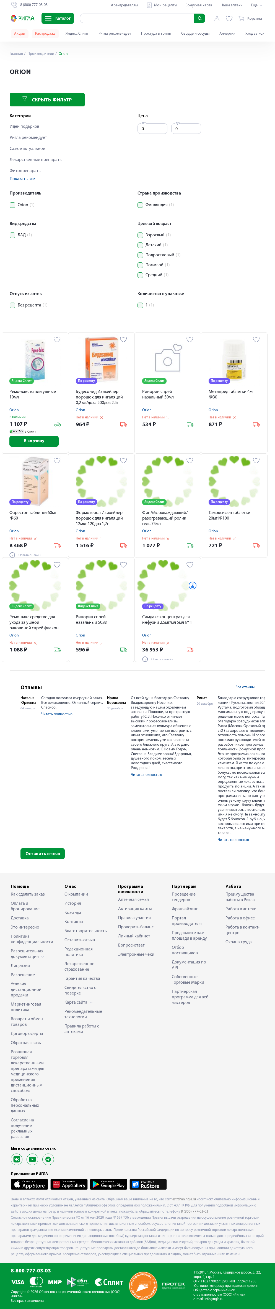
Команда (72, 913)
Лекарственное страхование (79, 967)
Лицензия (20, 966)
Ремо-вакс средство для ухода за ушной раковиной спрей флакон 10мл (34, 623)
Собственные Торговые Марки (188, 980)
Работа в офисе (240, 918)
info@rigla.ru (213, 1299)
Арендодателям (124, 5)
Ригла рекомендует (114, 34)
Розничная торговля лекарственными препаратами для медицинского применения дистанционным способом (27, 1071)
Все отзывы (245, 688)
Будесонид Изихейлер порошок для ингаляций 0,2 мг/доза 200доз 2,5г (99, 397)
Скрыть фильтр (47, 99)
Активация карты (135, 909)
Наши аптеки (231, 5)
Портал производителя (187, 921)
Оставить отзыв (42, 854)
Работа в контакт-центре (242, 930)
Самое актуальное (27, 149)
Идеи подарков (24, 126)
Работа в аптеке (240, 909)
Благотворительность (83, 931)
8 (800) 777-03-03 (194, 1212)
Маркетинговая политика (26, 1008)
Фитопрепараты (25, 171)
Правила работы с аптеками (81, 1029)
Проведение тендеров (184, 898)
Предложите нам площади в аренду (189, 936)
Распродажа (45, 34)
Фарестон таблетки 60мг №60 (32, 516)
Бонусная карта (198, 5)
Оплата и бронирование (25, 907)
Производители (40, 54)
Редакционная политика (78, 952)
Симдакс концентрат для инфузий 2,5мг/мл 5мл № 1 (167, 620)
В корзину (35, 441)
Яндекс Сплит (77, 34)
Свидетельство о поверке (80, 991)
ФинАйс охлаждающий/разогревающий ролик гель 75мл (165, 518)
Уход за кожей (257, 34)
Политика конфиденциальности (30, 940)
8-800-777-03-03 (31, 1271)
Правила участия (134, 918)
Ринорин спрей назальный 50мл (158, 395)
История (72, 904)
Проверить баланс (136, 927)
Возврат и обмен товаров (27, 1022)
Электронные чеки (136, 955)
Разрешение (23, 975)
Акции (19, 34)
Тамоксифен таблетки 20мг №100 (229, 516)
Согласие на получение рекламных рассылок (22, 1128)
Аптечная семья (133, 900)
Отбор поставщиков (185, 951)
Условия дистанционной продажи (26, 990)
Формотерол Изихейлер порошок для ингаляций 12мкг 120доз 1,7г (99, 518)
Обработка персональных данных (25, 1106)
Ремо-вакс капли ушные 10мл (32, 395)
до (178, 123)
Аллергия (227, 34)
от (144, 123)
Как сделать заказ (28, 895)
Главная (16, 54)
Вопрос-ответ (131, 946)
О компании (76, 895)
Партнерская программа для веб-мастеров (191, 997)
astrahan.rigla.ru (184, 1199)
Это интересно (25, 927)
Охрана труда (238, 942)
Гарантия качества (82, 979)
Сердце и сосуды (195, 34)
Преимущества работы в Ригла (240, 898)
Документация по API (189, 965)
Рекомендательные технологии (83, 1015)
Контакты (73, 922)
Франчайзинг (185, 909)
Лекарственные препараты (36, 160)
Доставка (20, 918)
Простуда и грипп (156, 34)
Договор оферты (27, 1034)
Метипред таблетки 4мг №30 (231, 395)
